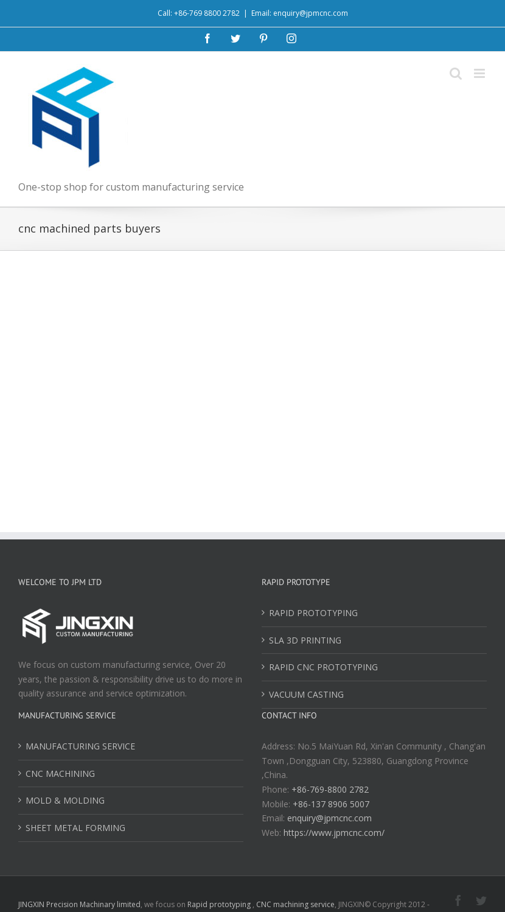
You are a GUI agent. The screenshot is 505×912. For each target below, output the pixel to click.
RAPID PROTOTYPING (313, 613)
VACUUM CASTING (306, 694)
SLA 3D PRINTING (305, 640)
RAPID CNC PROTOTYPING (323, 667)
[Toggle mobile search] (456, 73)
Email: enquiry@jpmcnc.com (299, 13)
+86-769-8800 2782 (330, 789)
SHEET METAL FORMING (75, 827)
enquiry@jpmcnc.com (329, 818)
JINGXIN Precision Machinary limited (79, 904)
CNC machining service (295, 904)
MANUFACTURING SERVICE (80, 746)
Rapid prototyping (219, 904)
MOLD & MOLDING (65, 800)
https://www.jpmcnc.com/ (334, 832)
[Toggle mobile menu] (480, 73)
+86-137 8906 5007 (331, 804)
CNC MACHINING (60, 773)
